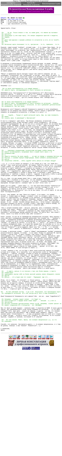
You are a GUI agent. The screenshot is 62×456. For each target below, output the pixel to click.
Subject (3, 18)
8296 (9, 20)
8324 (20, 20)
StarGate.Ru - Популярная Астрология (31, 3)
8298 (13, 20)
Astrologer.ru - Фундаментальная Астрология (11, 3)
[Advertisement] (31, 435)
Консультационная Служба (51, 4)
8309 (16, 20)
